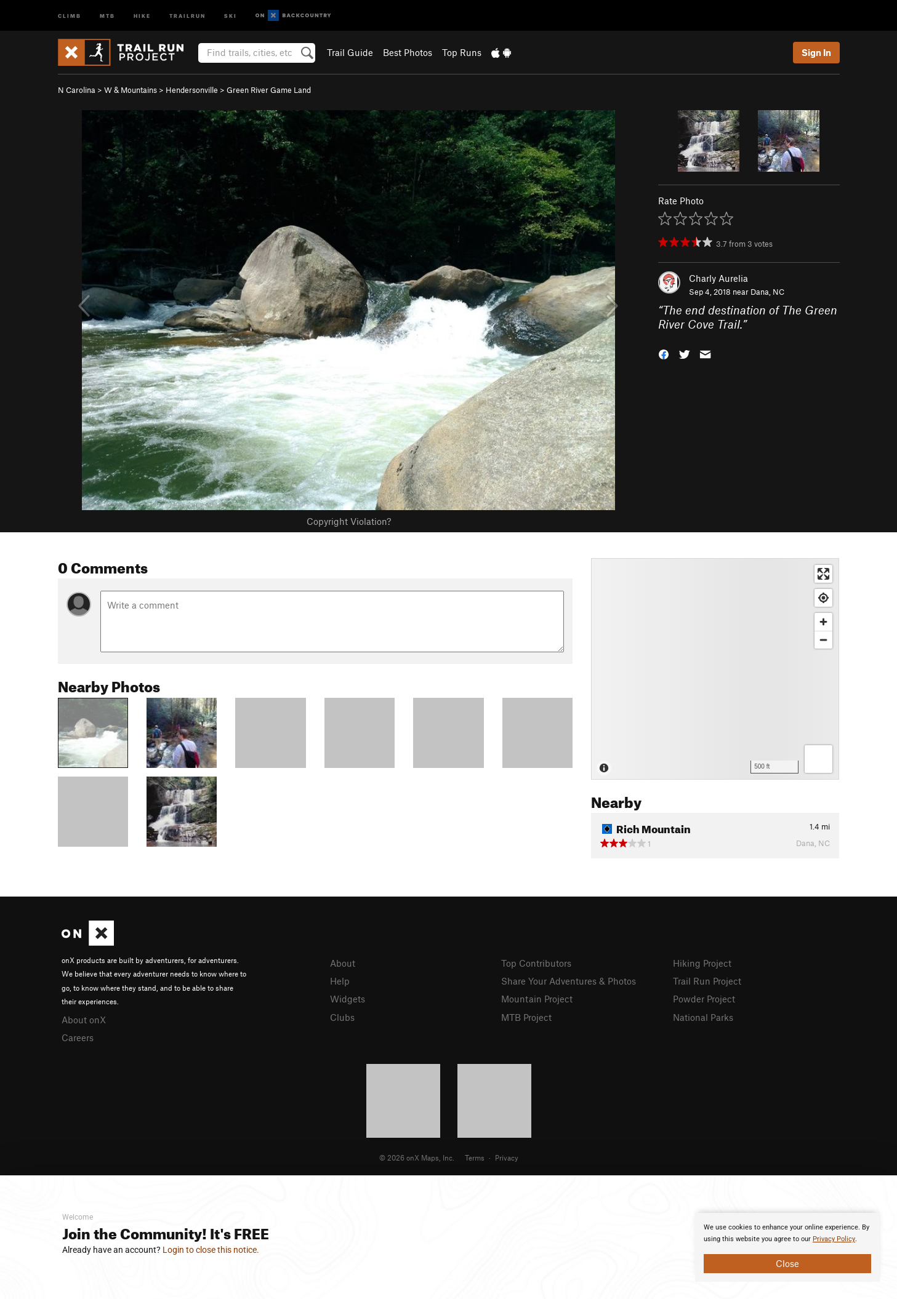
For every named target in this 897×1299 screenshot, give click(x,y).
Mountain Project (537, 998)
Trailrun (187, 15)
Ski (230, 15)
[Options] (818, 759)
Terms (475, 1157)
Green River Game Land (269, 90)
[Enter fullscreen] (823, 574)
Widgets (347, 998)
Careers (78, 1037)
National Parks (703, 1017)
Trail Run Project (707, 980)
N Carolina (76, 90)
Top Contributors (536, 963)
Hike (142, 15)
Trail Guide (350, 52)
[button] (663, 353)
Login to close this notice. (211, 1250)
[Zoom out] (823, 640)
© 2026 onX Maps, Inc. (416, 1157)
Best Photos (407, 52)
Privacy (506, 1157)
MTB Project (526, 1017)
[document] (787, 1247)
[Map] (715, 669)
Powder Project (704, 998)
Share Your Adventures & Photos (568, 980)
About (342, 963)
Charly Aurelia (718, 278)
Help (340, 980)
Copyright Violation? (349, 521)
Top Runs (461, 52)
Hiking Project (702, 963)
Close (787, 1263)
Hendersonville (192, 90)
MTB (107, 15)
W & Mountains (130, 90)
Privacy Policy (834, 1239)
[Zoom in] (823, 622)
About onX (84, 1019)
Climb (69, 15)
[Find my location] (823, 598)
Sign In (816, 52)
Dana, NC (767, 292)
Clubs (342, 1017)
